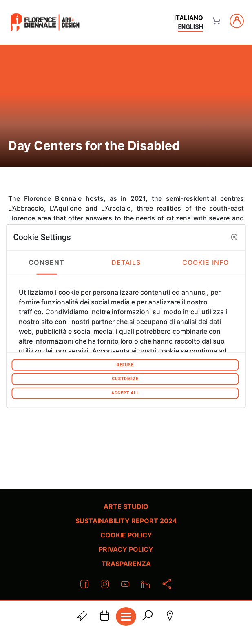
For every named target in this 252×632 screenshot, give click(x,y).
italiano (188, 18)
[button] (234, 237)
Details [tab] (126, 262)
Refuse (125, 364)
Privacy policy (126, 549)
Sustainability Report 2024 (126, 521)
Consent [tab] (46, 262)
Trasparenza (126, 563)
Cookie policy (126, 535)
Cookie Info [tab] (205, 262)
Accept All (125, 392)
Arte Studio (126, 506)
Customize (125, 379)
